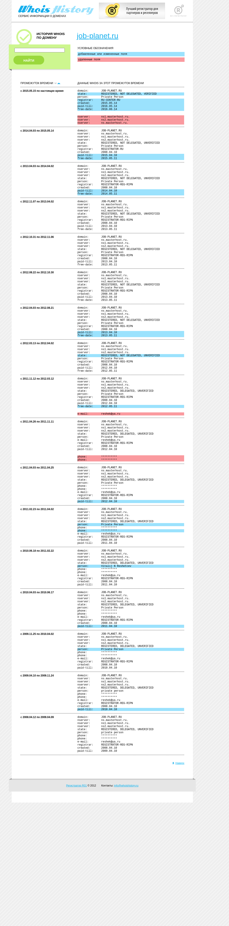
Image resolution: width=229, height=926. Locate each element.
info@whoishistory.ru (126, 909)
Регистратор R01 (76, 909)
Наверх (178, 886)
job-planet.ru (97, 35)
